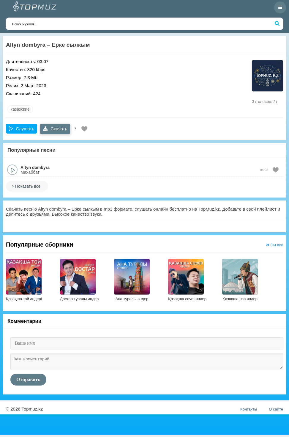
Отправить (28, 381)
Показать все (27, 186)
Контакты (248, 411)
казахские (20, 109)
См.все (274, 245)
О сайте (276, 411)
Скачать (55, 128)
